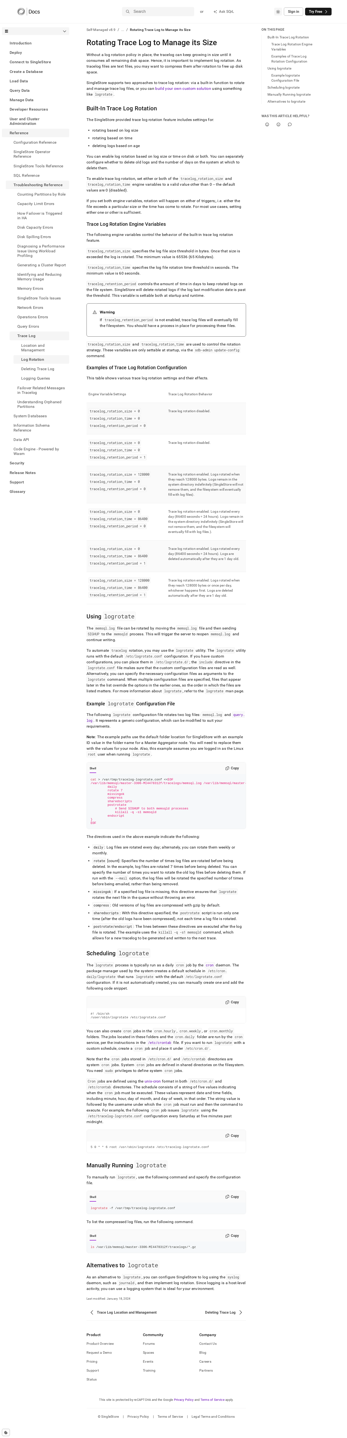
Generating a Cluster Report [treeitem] (41, 265)
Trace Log (26, 335)
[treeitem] (35, 43)
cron (210, 974)
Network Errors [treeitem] (30, 307)
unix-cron (153, 1092)
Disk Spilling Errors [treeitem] (34, 236)
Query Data (20, 90)
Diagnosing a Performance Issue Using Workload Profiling (41, 251)
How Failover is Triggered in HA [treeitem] (39, 215)
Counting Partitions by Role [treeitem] (41, 194)
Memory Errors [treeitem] (30, 288)
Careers (205, 1374)
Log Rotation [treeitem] (32, 359)
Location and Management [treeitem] (33, 347)
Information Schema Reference (31, 427)
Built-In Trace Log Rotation (288, 37)
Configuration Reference (34, 142)
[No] (278, 124)
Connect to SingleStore (30, 62)
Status (92, 1392)
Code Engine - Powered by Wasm (36, 451)
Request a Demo (99, 1365)
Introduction (21, 43)
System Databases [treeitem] (30, 416)
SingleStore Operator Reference (31, 154)
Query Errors (28, 326)
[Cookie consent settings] (6, 1432)
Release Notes (23, 472)
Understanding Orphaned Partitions (39, 404)
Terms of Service (212, 1413)
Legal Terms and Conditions (213, 1429)
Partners (206, 1383)
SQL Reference (26, 175)
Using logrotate (279, 68)
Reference (19, 133)
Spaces (148, 1365)
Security (17, 463)
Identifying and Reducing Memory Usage (39, 276)
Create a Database (26, 71)
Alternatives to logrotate (286, 101)
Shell (93, 768)
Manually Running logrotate (289, 94)
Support (17, 482)
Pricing (92, 1374)
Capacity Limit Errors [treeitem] (35, 203)
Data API (21, 439)
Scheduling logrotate (283, 87)
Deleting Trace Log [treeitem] (37, 369)
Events (148, 1374)
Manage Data (22, 100)
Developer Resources (29, 109)
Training (149, 1383)
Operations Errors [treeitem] (32, 317)
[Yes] (267, 124)
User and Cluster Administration (25, 121)
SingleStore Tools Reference (38, 166)
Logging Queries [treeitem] (35, 378)
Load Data (19, 81)
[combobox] (278, 11)
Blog (202, 1365)
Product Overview (100, 1357)
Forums (149, 1357)
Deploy (16, 52)
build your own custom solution (183, 88)
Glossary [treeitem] (18, 491)
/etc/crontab (159, 1053)
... (122, 30)
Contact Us (208, 1357)
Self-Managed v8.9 (101, 30)
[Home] (28, 11)
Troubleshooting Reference (38, 185)
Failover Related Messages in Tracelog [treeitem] (41, 390)
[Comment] (289, 124)
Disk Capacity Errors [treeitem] (35, 227)
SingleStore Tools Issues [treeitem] (39, 298)
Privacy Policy (184, 1413)
